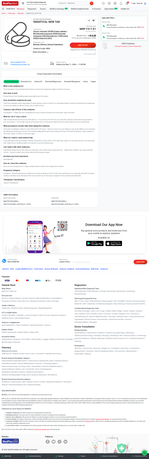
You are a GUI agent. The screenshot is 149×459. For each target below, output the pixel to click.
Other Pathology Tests (81, 316)
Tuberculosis (135, 314)
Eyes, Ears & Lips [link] (23, 301)
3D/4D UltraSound (95, 301)
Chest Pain (78, 348)
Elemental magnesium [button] (53, 81)
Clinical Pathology (80, 291)
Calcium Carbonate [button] (11, 81)
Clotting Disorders (122, 316)
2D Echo (128, 301)
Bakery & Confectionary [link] (57, 339)
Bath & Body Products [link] (43, 298)
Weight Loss (106, 348)
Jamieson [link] (47, 325)
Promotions (96, 9)
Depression (97, 348)
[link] (10, 3)
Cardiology (97, 335)
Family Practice (91, 333)
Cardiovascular (16, 382)
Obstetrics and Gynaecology (115, 333)
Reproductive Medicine (82, 338)
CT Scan (80, 301)
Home (4, 13)
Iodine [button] (85, 81)
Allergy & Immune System (35, 372)
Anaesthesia (6, 382)
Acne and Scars (120, 351)
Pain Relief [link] (11, 315)
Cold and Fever (87, 348)
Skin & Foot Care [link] (44, 315)
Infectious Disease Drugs (10, 366)
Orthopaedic (67, 382)
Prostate (114, 314)
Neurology (105, 335)
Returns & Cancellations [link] (110, 456)
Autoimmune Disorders (116, 319)
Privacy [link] (83, 456)
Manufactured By (9, 198)
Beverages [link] (69, 339)
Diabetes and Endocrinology (83, 335)
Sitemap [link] (60, 456)
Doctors (43, 9)
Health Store (8, 9)
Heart (93, 311)
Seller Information (40, 52)
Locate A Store (24, 269)
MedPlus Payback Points (80, 9)
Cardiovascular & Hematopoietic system (41, 361)
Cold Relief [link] (19, 315)
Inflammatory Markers (81, 322)
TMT (115, 301)
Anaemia (139, 311)
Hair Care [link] (32, 298)
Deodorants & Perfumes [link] (9, 301)
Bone (88, 314)
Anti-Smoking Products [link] (22, 318)
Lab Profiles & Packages (82, 311)
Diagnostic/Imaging (34, 384)
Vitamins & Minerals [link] (22, 325)
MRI (76, 301)
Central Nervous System (9, 363)
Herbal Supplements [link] (36, 325)
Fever (76, 314)
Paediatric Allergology (98, 338)
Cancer (100, 314)
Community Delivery (82, 269)
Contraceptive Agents (50, 363)
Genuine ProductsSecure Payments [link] (128, 46)
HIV (128, 314)
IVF (127, 338)
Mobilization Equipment (54, 382)
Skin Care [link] (4, 298)
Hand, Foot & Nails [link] (53, 301)
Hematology (130, 291)
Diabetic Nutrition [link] (23, 332)
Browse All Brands (51, 269)
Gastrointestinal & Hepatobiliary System (14, 361)
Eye (24, 369)
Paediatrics (101, 333)
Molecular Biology (80, 294)
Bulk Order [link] (8, 456)
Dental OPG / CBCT (80, 304)
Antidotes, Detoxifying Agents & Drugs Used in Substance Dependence (24, 375)
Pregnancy (122, 314)
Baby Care (13, 291)
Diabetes (82, 314)
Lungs (102, 311)
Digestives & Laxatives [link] (58, 315)
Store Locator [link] (30, 353)
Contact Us (104, 269)
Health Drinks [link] (6, 308)
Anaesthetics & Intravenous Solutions (13, 372)
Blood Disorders (103, 319)
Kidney (114, 311)
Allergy (119, 311)
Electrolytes (93, 322)
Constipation (115, 348)
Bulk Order (95, 269)
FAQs (12, 269)
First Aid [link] (4, 315)
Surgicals (5, 384)
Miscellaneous (52, 375)
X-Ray (86, 301)
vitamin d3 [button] (38, 81)
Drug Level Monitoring (136, 316)
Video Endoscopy (119, 304)
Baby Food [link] (5, 291)
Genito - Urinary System (34, 366)
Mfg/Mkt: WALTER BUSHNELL (42, 19)
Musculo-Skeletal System (26, 363)
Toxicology (111, 316)
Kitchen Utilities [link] (36, 339)
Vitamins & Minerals (8, 369)
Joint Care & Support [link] (31, 315)
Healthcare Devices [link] (8, 318)
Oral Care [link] (25, 298)
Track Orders (38, 269)
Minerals (21, 13)
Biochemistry (121, 291)
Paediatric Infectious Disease (115, 338)
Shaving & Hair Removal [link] (38, 301)
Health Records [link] (7, 353)
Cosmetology (141, 335)
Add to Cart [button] (83, 45)
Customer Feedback (66, 269)
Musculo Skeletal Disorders (98, 316)
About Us (5, 269)
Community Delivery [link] (35, 456)
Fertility (108, 311)
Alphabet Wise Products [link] (53, 353)
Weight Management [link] (45, 308)
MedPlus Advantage (59, 9)
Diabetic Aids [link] (34, 332)
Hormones (38, 363)
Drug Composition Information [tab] (49, 74)
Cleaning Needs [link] (7, 339)
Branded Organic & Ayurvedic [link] (11, 342)
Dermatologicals (46, 369)
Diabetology (129, 333)
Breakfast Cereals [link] (17, 308)
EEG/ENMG (121, 301)
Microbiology (111, 291)
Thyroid (125, 311)
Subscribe (140, 262)
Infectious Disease (90, 319)
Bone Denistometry (139, 301)
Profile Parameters (93, 291)
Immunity (94, 314)
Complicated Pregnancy (136, 338)
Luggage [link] (46, 339)
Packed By (55, 198)
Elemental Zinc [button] (26, 81)
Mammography (107, 301)
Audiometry (91, 304)
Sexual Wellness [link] (57, 298)
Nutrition (18, 369)
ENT (121, 335)
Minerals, (36, 44)
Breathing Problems (107, 351)
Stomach (128, 319)
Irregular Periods (80, 351)
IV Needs (42, 382)
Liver (97, 311)
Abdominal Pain (131, 351)
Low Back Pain (134, 348)
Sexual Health (79, 354)
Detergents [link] (16, 339)
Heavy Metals (79, 319)
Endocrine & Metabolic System (52, 366)
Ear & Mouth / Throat (32, 369)
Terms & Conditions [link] (141, 456)
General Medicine (80, 333)
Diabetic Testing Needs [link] (9, 332)
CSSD (23, 382)
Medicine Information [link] (9, 351)
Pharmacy (20, 9)
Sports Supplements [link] (8, 325)
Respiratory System (61, 361)
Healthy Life (125, 9)
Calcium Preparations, (55, 44)
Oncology (22, 366)
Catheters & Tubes (32, 382)
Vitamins (132, 311)
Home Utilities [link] (26, 339)
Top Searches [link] (40, 353)
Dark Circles (124, 348)
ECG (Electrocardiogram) (104, 304)
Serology (103, 291)
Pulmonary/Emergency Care (17, 384)
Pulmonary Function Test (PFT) (135, 304)
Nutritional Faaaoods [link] (30, 308)
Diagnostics (32, 9)
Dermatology (114, 335)
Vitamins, (43, 44)
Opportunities (110, 9)
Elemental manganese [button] (72, 81)
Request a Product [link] (19, 353)
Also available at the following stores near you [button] (20, 63)
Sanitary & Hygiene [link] (15, 298)
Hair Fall (97, 351)
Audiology (78, 341)
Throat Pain (89, 351)
